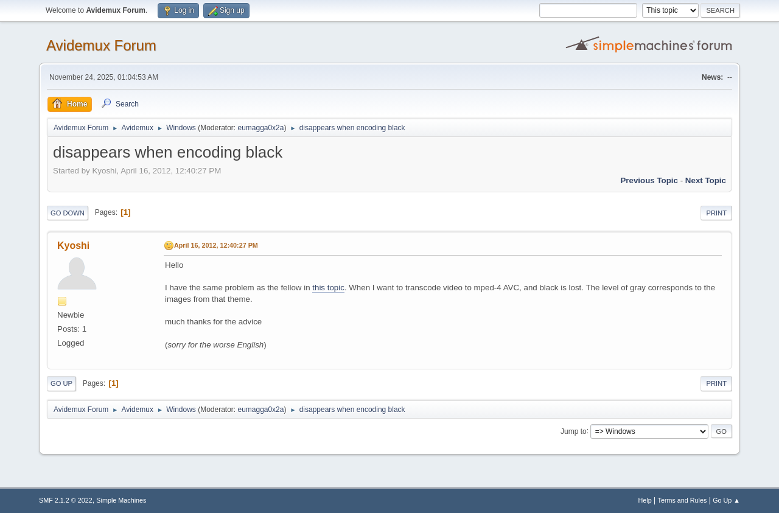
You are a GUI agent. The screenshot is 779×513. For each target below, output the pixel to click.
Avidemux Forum (101, 45)
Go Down (68, 213)
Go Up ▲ (726, 500)
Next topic (705, 180)
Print (716, 213)
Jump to (574, 431)
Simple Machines (121, 500)
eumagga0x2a (260, 128)
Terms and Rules (682, 500)
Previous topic (649, 180)
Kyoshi (73, 245)
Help (645, 500)
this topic (328, 287)
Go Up (61, 383)
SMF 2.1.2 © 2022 (66, 500)
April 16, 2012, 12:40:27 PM (216, 245)
